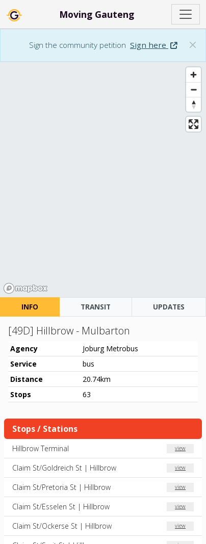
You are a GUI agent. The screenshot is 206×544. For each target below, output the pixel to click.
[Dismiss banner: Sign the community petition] (192, 44)
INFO (29, 307)
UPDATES (169, 307)
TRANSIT (96, 307)
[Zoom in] (193, 74)
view (180, 448)
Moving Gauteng (96, 14)
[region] (103, 179)
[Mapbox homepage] (25, 288)
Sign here (153, 45)
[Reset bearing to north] (193, 104)
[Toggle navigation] (185, 14)
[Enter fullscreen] (193, 124)
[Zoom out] (193, 89)
